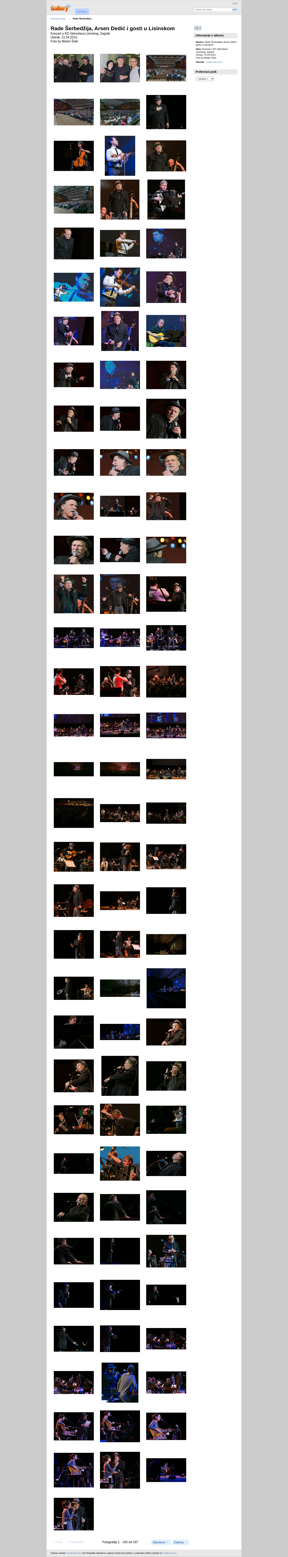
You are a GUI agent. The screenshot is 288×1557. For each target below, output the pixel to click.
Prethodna (75, 1542)
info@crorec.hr (170, 1553)
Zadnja (180, 1542)
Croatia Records (213, 62)
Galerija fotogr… (59, 18)
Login (234, 3)
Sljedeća (161, 1542)
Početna (81, 11)
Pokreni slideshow (198, 28)
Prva (57, 1542)
